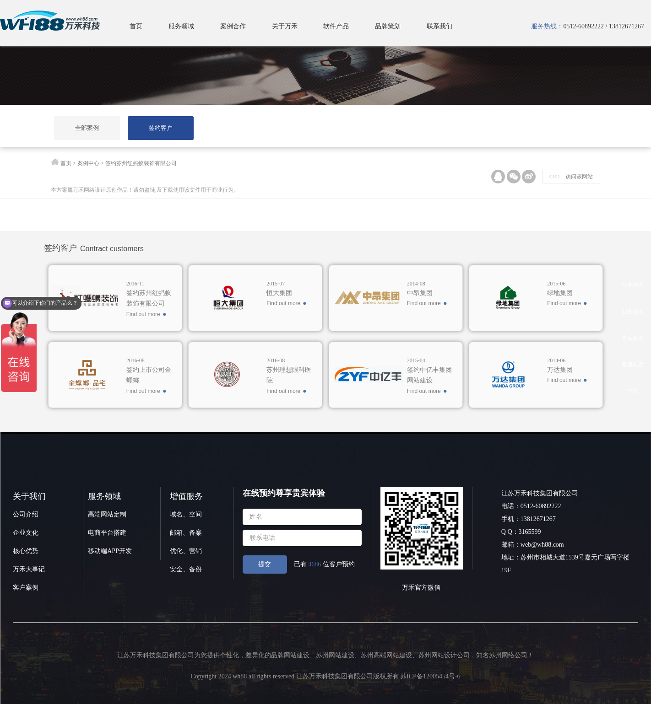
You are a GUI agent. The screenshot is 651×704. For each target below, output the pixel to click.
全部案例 (87, 127)
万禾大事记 (29, 569)
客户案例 (25, 587)
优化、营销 (186, 551)
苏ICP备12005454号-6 (430, 676)
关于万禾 (285, 26)
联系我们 (439, 26)
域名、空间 (186, 514)
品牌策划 (388, 26)
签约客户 (162, 127)
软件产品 (336, 26)
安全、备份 (186, 569)
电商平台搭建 (107, 532)
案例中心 (88, 163)
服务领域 (181, 26)
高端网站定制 (107, 514)
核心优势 (25, 551)
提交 (264, 564)
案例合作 (233, 26)
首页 (136, 26)
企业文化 (25, 532)
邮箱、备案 (186, 532)
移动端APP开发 (110, 551)
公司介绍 (25, 514)
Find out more (143, 314)
